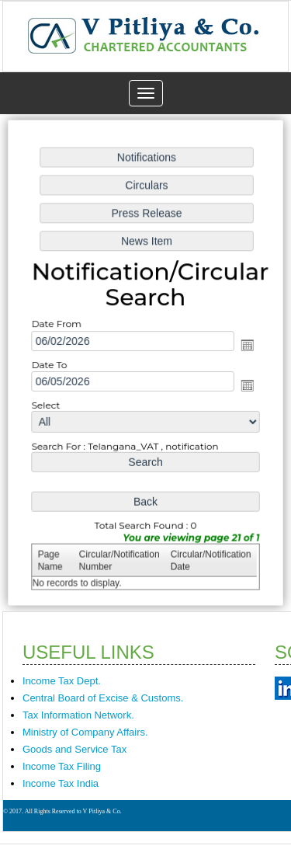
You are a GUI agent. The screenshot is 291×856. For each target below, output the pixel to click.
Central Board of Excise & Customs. (103, 698)
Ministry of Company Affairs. (85, 732)
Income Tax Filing (62, 766)
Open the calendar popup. (245, 344)
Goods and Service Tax (74, 749)
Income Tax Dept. (62, 681)
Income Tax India (61, 783)
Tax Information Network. (78, 715)
